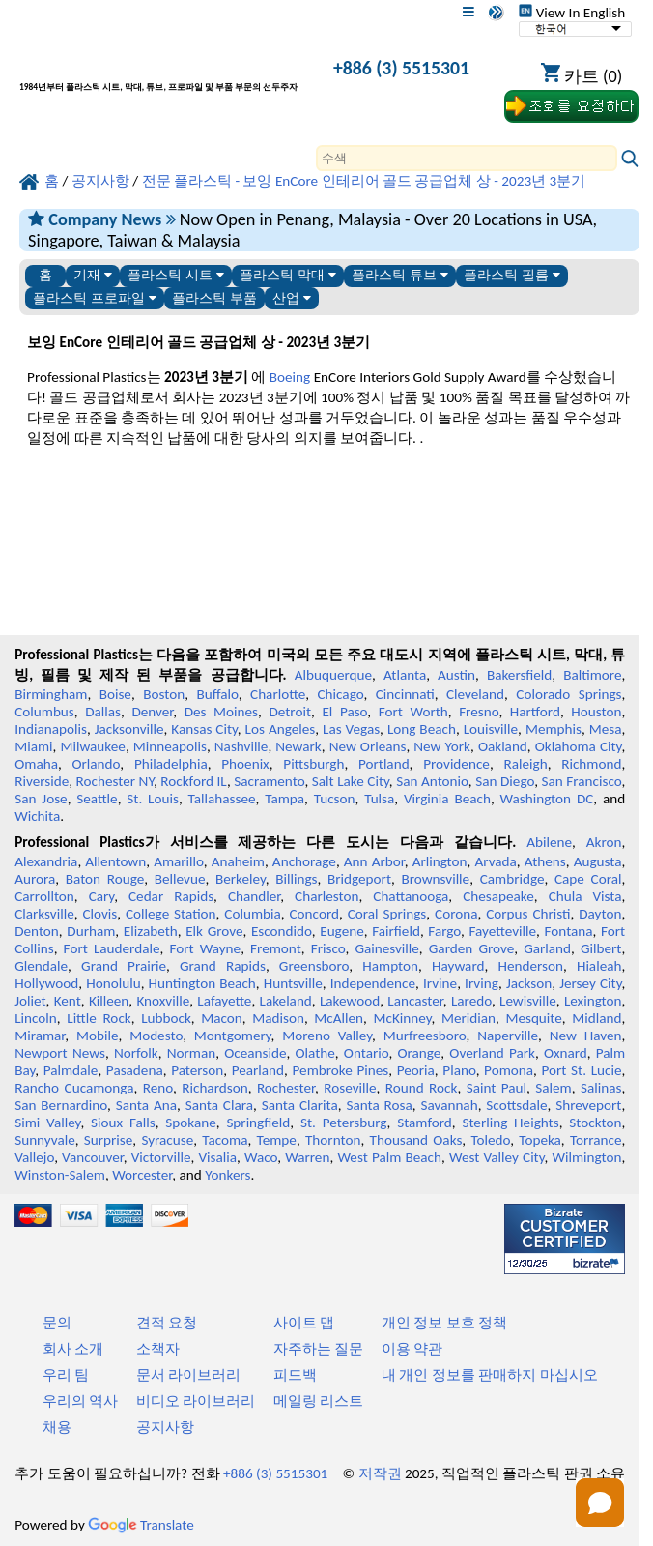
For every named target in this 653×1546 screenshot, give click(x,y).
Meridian (468, 1018)
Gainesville (386, 948)
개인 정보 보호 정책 (444, 1322)
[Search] (466, 158)
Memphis (553, 729)
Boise (115, 694)
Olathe (315, 1053)
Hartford (535, 711)
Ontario (366, 1053)
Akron (604, 842)
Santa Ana (146, 1105)
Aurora (34, 879)
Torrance (596, 1140)
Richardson (214, 1087)
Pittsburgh (313, 764)
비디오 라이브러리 (195, 1401)
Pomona (508, 1070)
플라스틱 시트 (176, 275)
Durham (91, 931)
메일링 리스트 (318, 1401)
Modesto (156, 1035)
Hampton (390, 966)
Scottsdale (516, 1105)
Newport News (59, 1053)
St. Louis (153, 798)
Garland (547, 948)
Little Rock (98, 1018)
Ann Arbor (374, 861)
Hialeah (599, 966)
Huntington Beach (202, 983)
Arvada (495, 861)
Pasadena (134, 1070)
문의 (57, 1322)
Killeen (108, 1000)
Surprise (108, 1140)
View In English (572, 12)
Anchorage (304, 861)
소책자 (158, 1348)
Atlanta (404, 675)
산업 (291, 298)
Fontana (569, 931)
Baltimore (592, 675)
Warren (307, 1157)
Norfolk (136, 1053)
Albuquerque (333, 675)
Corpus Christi (528, 913)
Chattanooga (410, 896)
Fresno (478, 711)
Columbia (252, 913)
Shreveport (588, 1105)
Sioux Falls (123, 1122)
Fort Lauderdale (112, 948)
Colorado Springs (568, 694)
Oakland (502, 746)
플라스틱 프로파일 (94, 298)
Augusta (598, 861)
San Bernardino (60, 1105)
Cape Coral (587, 879)
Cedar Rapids (170, 896)
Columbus (44, 711)
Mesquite (533, 1018)
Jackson (529, 983)
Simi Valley (47, 1122)
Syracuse (167, 1140)
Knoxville (162, 1000)
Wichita (37, 816)
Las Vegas (351, 729)
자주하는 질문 (318, 1348)
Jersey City (590, 983)
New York (441, 746)
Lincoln (35, 1018)
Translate (141, 1524)
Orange (418, 1053)
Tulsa (379, 798)
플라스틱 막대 (288, 275)
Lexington (593, 1000)
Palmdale (71, 1070)
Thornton (332, 1140)
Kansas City (204, 729)
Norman (191, 1053)
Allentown (115, 861)
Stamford (424, 1122)
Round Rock (421, 1087)
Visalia (217, 1157)
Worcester (142, 1174)
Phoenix (245, 764)
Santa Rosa (379, 1105)
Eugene (342, 931)
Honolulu (113, 983)
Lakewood (350, 1000)
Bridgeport (359, 879)
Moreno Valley (327, 1035)
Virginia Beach (447, 798)
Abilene (549, 842)
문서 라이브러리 (188, 1375)
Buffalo (217, 694)
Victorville (161, 1157)
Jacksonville (129, 729)
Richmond (591, 764)
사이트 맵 (303, 1322)
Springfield (258, 1122)
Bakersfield (519, 675)
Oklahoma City (578, 746)
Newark (298, 746)
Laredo (471, 1000)
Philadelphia (171, 764)
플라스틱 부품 (214, 298)
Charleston (326, 896)
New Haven (586, 1035)
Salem (553, 1087)
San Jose (40, 798)
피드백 (295, 1375)
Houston (596, 711)
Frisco (328, 948)
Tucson (334, 798)
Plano (458, 1070)
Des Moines (221, 711)
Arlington (440, 861)
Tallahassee (222, 798)
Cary (102, 896)
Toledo (490, 1140)
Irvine (440, 983)
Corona (456, 913)
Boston (164, 694)
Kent (67, 1000)
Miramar (39, 1035)
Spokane (190, 1122)
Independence (372, 983)
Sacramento (269, 781)
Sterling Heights (510, 1122)
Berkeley (240, 879)
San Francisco (582, 781)
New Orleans (368, 746)
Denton (36, 931)
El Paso (344, 711)
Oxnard (565, 1053)
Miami (33, 746)
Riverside (41, 781)
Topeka (540, 1140)
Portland (384, 764)
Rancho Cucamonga (73, 1087)
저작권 (380, 1473)
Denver (152, 711)
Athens (545, 861)
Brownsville (435, 879)
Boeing (290, 377)
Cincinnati (405, 694)
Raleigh (525, 764)
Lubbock (166, 1018)
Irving (481, 983)
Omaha (36, 764)
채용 (57, 1427)
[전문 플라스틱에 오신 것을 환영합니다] (158, 71)
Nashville (241, 746)
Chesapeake (498, 896)
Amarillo (179, 861)
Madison (278, 1018)
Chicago (341, 694)
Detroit (290, 711)
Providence (456, 764)
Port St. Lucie (582, 1070)
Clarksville (44, 913)
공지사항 (165, 1427)
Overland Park (492, 1053)
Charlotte (277, 694)
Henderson (530, 966)
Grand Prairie (123, 966)
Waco (260, 1157)
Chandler (254, 896)
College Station (171, 913)
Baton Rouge (105, 879)
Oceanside (255, 1053)
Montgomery (232, 1035)
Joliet (29, 1000)
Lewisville (527, 1000)
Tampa (284, 798)
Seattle (96, 798)
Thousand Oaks (416, 1140)
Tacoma (224, 1140)
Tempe (277, 1140)
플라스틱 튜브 (400, 275)
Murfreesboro (425, 1035)
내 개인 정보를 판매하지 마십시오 (490, 1375)
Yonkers (227, 1174)
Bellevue (180, 879)
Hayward (458, 966)
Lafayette (224, 1000)
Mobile (97, 1035)
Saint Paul (496, 1087)
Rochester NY (115, 781)
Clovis (99, 913)
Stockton (595, 1122)
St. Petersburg (343, 1122)
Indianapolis (50, 729)
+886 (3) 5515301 (401, 67)
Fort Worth (413, 711)
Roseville (350, 1087)
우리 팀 (66, 1375)
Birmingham (50, 694)
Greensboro (314, 966)
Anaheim (238, 861)
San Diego (504, 781)
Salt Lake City (350, 781)
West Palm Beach (389, 1157)
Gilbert (601, 948)
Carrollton (44, 896)
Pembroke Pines (341, 1070)
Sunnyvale (44, 1140)
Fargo (444, 931)
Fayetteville (503, 931)
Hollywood (46, 983)
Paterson (197, 1070)
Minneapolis (170, 746)
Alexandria (45, 861)
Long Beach (421, 729)
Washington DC (547, 798)
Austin (456, 675)
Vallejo (34, 1157)
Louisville (491, 729)
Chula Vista (585, 896)
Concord (314, 913)
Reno (158, 1087)
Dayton (600, 913)
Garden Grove (471, 948)
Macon (221, 1018)
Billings (296, 879)
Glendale (41, 966)
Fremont (275, 948)
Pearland (258, 1070)
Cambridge (512, 879)
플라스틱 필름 (512, 275)
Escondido (281, 931)
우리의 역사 (80, 1401)
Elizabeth (151, 931)
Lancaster (414, 1000)
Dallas (103, 711)
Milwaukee (92, 746)
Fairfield (396, 931)
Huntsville (293, 983)
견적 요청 (166, 1322)
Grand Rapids (223, 966)
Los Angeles (280, 729)
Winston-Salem (59, 1174)
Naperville (507, 1035)
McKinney (402, 1018)
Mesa (605, 729)
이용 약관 (412, 1348)
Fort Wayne (205, 948)
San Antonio (432, 781)
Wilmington (586, 1157)
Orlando (95, 764)
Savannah (449, 1105)
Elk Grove (213, 931)
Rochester (286, 1087)
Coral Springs (387, 913)
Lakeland (286, 1000)
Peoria (416, 1070)
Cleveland (475, 694)
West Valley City (497, 1157)
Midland (596, 1018)
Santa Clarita (300, 1105)
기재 (92, 275)
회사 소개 (73, 1348)
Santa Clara (219, 1105)
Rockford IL (193, 781)
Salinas (601, 1087)
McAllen (338, 1018)
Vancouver (93, 1157)
